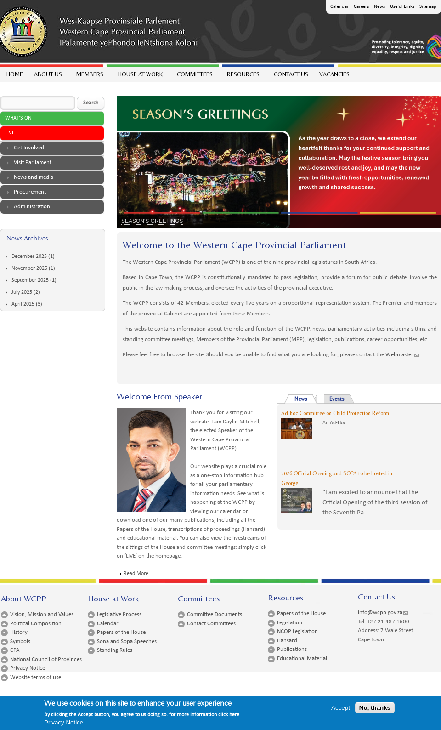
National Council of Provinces (46, 659)
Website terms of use (35, 677)
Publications (292, 649)
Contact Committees (211, 624)
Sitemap (427, 6)
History (19, 632)
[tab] (52, 148)
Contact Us (291, 74)
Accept (340, 709)
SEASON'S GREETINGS (152, 221)
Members (89, 76)
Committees (194, 76)
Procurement (30, 192)
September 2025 (30, 280)
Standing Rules (114, 650)
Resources (243, 76)
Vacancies (334, 74)
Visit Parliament (32, 162)
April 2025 (22, 304)
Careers (361, 6)
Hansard (287, 641)
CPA (15, 650)
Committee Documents (214, 614)
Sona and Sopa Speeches (127, 641)
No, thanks (374, 709)
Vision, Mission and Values (42, 614)
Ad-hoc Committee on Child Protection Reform (335, 413)
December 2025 (29, 256)
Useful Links (402, 6)
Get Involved (29, 148)
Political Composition (36, 624)
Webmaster (402, 355)
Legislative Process (119, 614)
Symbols (20, 641)
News (379, 6)
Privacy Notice (27, 668)
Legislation (289, 623)
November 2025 (29, 268)
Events (336, 399)
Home (14, 74)
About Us (47, 76)
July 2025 (21, 292)
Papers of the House (121, 632)
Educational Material (302, 659)
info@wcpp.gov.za (383, 613)
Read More (136, 573)
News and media (33, 177)
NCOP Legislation (297, 631)
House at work (140, 76)
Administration (32, 207)
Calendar (339, 6)
